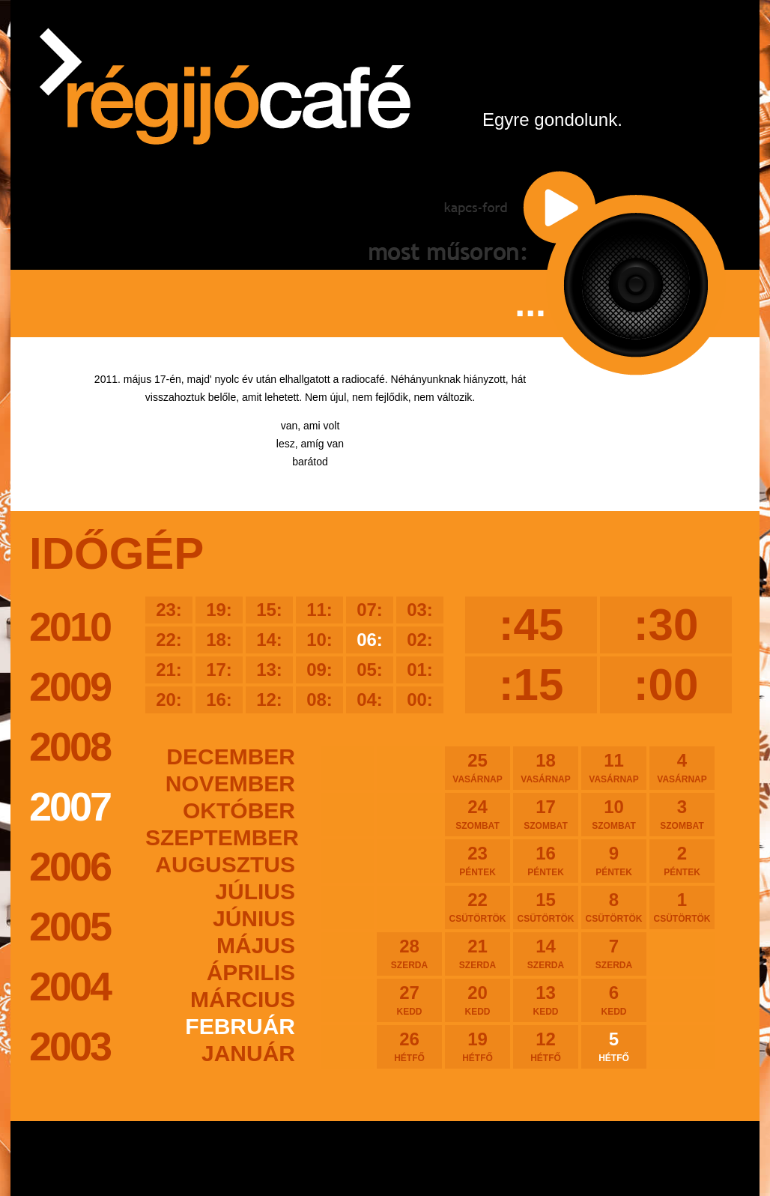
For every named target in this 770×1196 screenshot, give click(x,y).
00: (420, 699)
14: (269, 639)
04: (370, 699)
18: (219, 639)
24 (477, 814)
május (255, 945)
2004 (69, 986)
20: (169, 699)
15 (546, 907)
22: (169, 639)
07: (370, 609)
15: (269, 609)
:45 (531, 624)
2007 (69, 806)
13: (269, 669)
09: (319, 669)
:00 (666, 684)
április (251, 972)
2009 (69, 686)
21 (477, 953)
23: (169, 609)
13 (546, 999)
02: (420, 639)
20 (477, 999)
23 (477, 860)
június (254, 918)
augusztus (225, 864)
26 (409, 1046)
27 (409, 999)
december (230, 756)
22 (477, 907)
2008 (69, 746)
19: (219, 609)
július (255, 891)
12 (546, 1046)
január (248, 1053)
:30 (666, 624)
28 (409, 953)
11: (319, 609)
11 (614, 767)
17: (219, 669)
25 (477, 767)
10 (614, 814)
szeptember (220, 837)
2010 (69, 626)
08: (319, 699)
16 (546, 860)
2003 (69, 1046)
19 (477, 1046)
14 (546, 953)
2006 (69, 866)
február (240, 1026)
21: (169, 669)
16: (219, 699)
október (239, 810)
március (242, 999)
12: (269, 699)
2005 (69, 926)
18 (546, 767)
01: (420, 669)
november (230, 783)
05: (370, 669)
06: (370, 639)
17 (546, 814)
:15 (531, 684)
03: (420, 609)
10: (319, 639)
